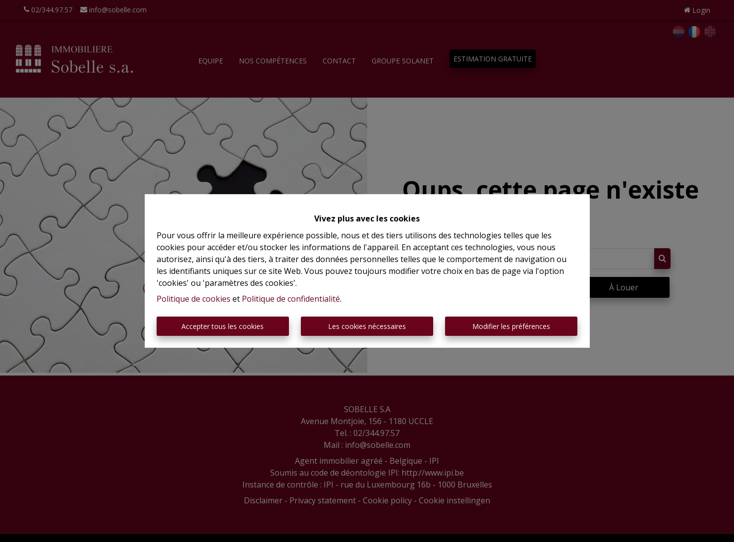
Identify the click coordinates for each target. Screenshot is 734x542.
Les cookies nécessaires (367, 326)
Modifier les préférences (511, 326)
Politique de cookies (193, 298)
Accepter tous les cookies (222, 326)
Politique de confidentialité (291, 298)
